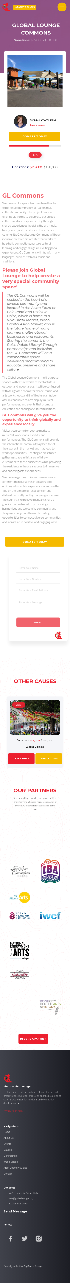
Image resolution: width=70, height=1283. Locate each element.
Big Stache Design (33, 1266)
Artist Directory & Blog (15, 1167)
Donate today (34, 136)
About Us (8, 1137)
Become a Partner (33, 1039)
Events (7, 1143)
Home (7, 1131)
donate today (49, 758)
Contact (8, 1173)
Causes (8, 1149)
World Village (11, 1161)
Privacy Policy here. (13, 1110)
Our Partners (10, 1155)
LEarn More (21, 758)
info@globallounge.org (21, 1198)
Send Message (15, 1211)
